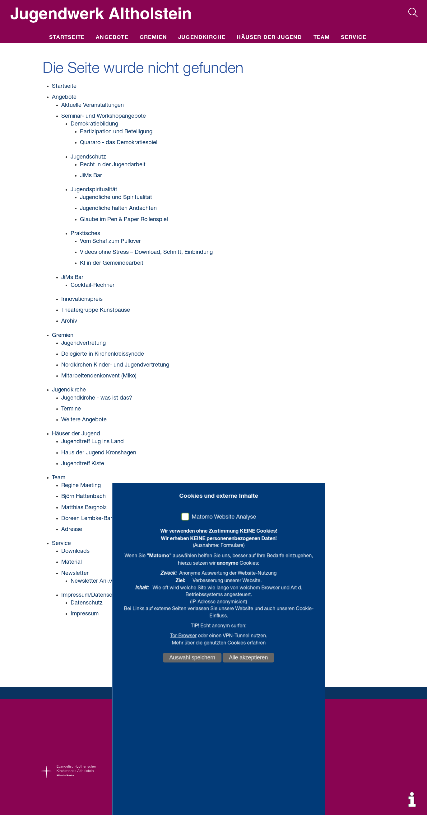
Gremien (153, 37)
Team (321, 37)
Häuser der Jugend (269, 37)
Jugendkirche (201, 37)
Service (353, 37)
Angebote (112, 37)
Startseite (67, 37)
